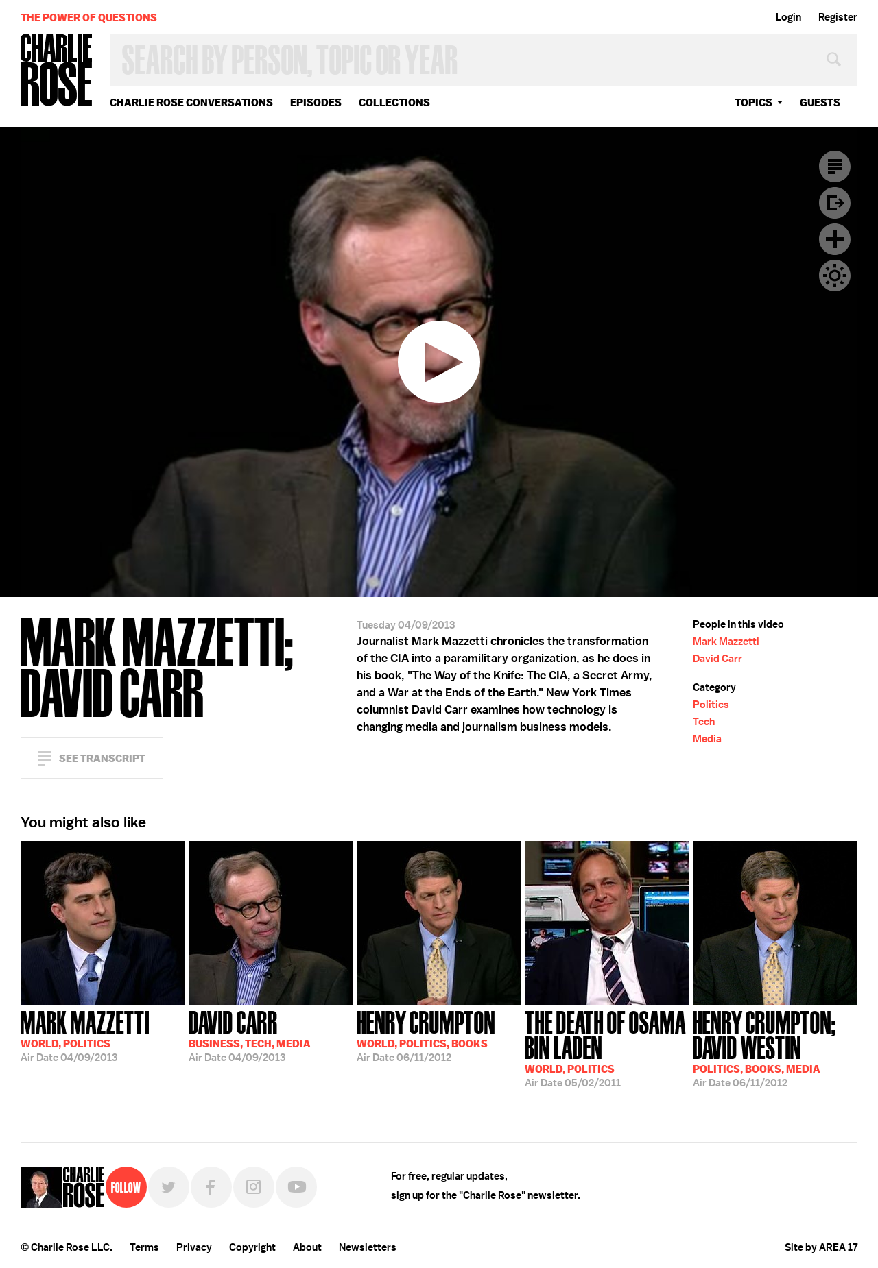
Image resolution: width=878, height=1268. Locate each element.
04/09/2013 (85, 1034)
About (307, 1247)
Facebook (211, 1187)
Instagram (253, 1187)
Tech (704, 722)
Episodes (316, 102)
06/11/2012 (426, 1034)
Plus (835, 239)
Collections (394, 102)
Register (837, 17)
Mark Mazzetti (726, 641)
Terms (144, 1247)
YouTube (296, 1187)
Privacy (194, 1247)
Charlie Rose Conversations (191, 102)
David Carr (717, 659)
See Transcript (102, 758)
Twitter (168, 1187)
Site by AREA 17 (821, 1247)
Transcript (835, 166)
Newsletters (367, 1247)
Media (707, 739)
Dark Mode (835, 275)
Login (788, 17)
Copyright (252, 1247)
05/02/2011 (607, 1047)
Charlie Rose (57, 71)
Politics (711, 704)
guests (820, 102)
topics (753, 102)
